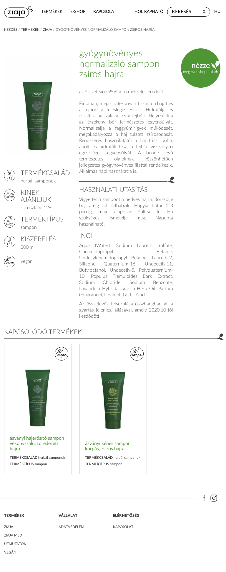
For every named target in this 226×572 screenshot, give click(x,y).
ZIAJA (8, 527)
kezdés (10, 29)
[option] (38, 409)
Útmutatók (15, 544)
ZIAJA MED (13, 535)
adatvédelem (71, 527)
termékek (51, 11)
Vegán (10, 552)
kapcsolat (104, 11)
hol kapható (148, 11)
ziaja (47, 29)
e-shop (77, 11)
